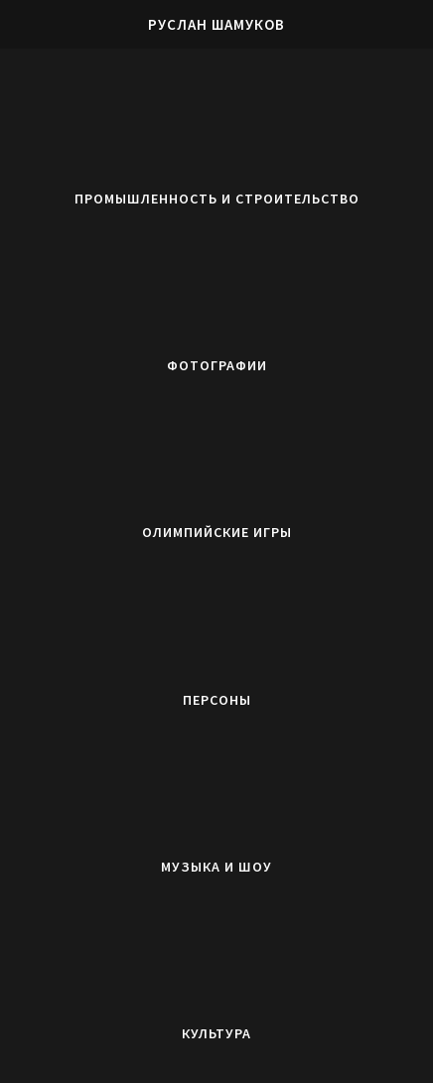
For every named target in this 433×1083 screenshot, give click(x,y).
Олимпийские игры (217, 532)
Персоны (217, 700)
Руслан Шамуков (216, 24)
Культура (216, 1033)
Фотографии (217, 365)
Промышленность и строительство (217, 198)
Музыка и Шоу (216, 867)
